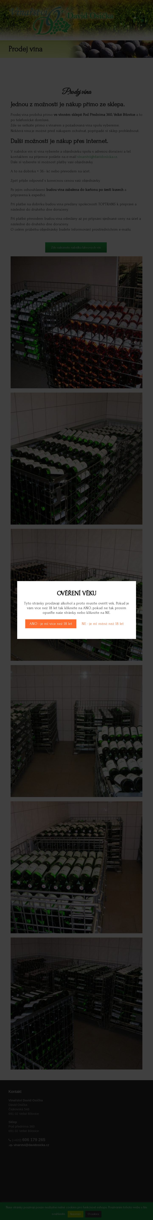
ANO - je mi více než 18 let (50, 624)
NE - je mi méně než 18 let (103, 624)
